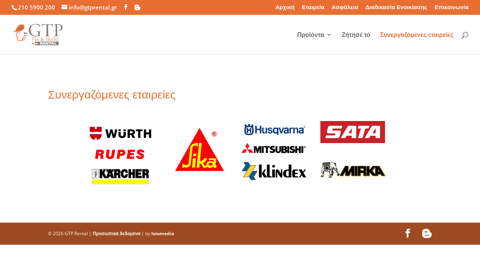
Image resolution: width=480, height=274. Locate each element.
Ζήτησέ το (356, 35)
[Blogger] (137, 7)
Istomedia (162, 233)
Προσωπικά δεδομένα (116, 233)
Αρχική (285, 7)
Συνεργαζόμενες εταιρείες (416, 35)
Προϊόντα (310, 35)
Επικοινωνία (451, 7)
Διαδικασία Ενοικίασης (397, 7)
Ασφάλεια (345, 7)
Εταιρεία (313, 7)
